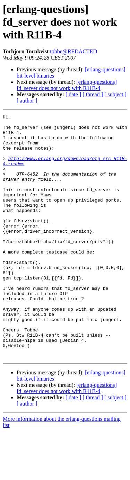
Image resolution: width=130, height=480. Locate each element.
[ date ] (73, 94)
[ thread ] (93, 94)
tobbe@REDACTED (73, 51)
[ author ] (27, 101)
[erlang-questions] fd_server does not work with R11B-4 (67, 85)
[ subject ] (115, 94)
